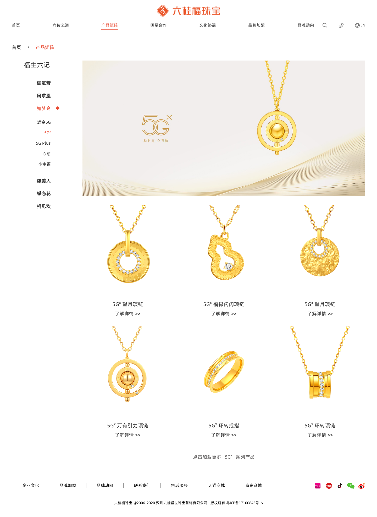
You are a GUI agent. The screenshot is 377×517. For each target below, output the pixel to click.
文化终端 (207, 22)
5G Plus (43, 143)
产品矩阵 (109, 22)
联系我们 (142, 485)
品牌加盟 (256, 22)
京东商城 (253, 485)
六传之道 (60, 22)
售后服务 (179, 485)
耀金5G (44, 122)
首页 (16, 22)
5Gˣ (47, 132)
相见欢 (44, 206)
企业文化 (30, 485)
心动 (46, 153)
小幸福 (44, 164)
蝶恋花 (44, 193)
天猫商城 (216, 485)
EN (363, 22)
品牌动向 (305, 22)
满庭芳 (44, 83)
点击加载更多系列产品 (224, 457)
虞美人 (44, 181)
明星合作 (158, 22)
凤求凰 (44, 95)
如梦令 (44, 108)
